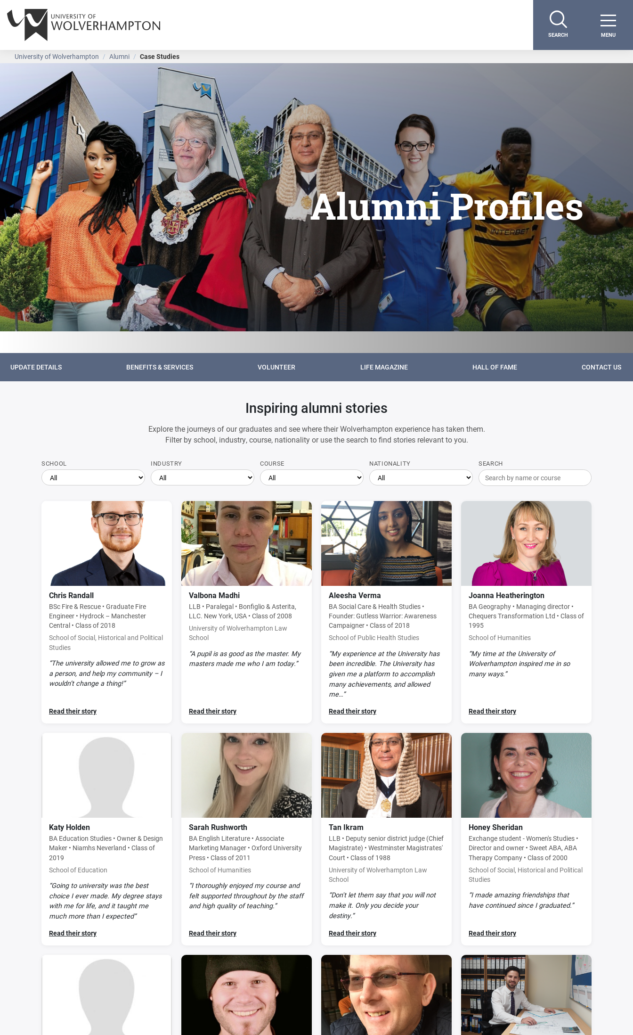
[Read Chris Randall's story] (106, 612)
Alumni (119, 56)
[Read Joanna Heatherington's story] (526, 612)
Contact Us (602, 366)
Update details (36, 366)
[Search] (558, 25)
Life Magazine (384, 366)
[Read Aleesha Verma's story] (386, 612)
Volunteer (276, 366)
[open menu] (608, 25)
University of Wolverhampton (57, 56)
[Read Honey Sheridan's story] (526, 839)
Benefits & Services (159, 366)
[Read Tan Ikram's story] (386, 839)
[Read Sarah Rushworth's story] (246, 839)
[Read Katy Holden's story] (106, 839)
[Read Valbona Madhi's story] (246, 612)
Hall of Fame (494, 366)
